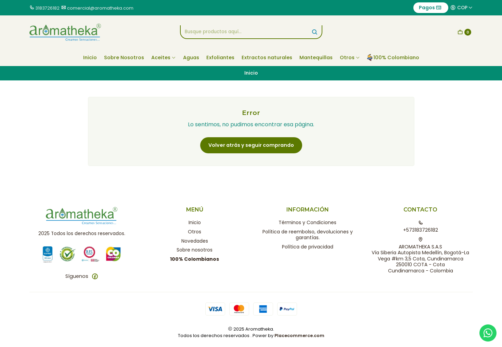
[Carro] (464, 32)
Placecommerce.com (299, 335)
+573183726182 (420, 226)
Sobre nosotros (195, 249)
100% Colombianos (194, 259)
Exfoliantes (220, 57)
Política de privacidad (307, 246)
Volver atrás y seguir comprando (251, 145)
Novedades (194, 240)
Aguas (191, 57)
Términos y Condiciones (307, 222)
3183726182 (47, 8)
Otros (350, 57)
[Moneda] (461, 7)
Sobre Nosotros (124, 57)
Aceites (163, 57)
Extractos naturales (267, 57)
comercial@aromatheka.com (100, 8)
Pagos (430, 7)
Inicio (90, 57)
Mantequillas (316, 57)
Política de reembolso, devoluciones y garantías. (307, 234)
